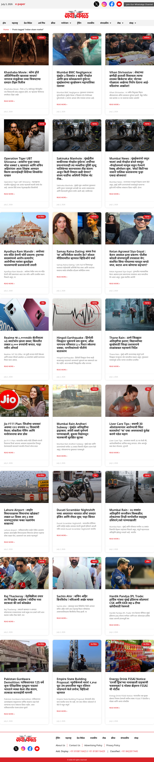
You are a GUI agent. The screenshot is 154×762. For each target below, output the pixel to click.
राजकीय (90, 22)
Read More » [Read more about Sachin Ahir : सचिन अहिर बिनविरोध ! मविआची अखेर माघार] (62, 618)
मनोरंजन (66, 23)
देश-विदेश (28, 22)
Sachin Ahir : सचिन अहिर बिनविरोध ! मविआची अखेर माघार (75, 597)
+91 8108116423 (78, 751)
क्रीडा (53, 22)
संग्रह (132, 23)
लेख (120, 23)
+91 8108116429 (96, 751)
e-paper (20, 4)
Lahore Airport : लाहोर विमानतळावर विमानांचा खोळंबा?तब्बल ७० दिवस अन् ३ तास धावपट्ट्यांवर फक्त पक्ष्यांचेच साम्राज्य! (21, 516)
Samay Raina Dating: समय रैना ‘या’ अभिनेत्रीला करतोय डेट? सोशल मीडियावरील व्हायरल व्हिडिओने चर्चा (76, 255)
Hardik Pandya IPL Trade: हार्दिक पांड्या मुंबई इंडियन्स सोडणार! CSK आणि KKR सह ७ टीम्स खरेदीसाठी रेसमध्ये (128, 601)
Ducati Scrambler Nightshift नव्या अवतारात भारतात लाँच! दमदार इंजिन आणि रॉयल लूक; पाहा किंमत (76, 513)
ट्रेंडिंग (79, 22)
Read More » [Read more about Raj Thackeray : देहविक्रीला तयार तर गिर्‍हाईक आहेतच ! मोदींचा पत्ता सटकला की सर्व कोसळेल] (9, 621)
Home (6, 29)
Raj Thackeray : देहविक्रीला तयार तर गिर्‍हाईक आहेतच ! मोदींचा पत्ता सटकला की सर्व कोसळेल (23, 599)
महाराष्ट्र (15, 22)
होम (4, 22)
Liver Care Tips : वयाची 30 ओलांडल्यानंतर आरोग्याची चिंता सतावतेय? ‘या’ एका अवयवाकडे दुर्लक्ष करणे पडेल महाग (129, 429)
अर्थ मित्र (41, 22)
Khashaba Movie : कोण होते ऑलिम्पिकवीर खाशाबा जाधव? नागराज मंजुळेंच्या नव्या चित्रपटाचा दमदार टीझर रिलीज (22, 77)
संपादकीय (105, 23)
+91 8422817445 (129, 751)
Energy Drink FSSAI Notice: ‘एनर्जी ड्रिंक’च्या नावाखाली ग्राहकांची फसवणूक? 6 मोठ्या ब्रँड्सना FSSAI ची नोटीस (128, 684)
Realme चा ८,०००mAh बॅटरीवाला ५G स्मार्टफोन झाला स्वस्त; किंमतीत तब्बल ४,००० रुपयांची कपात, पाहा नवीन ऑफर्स (23, 343)
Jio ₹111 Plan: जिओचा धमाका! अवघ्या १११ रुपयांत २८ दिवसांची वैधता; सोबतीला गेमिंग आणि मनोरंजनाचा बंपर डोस (22, 429)
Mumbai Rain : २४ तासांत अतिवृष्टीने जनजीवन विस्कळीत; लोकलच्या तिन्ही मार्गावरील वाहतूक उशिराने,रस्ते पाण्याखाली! (128, 515)
